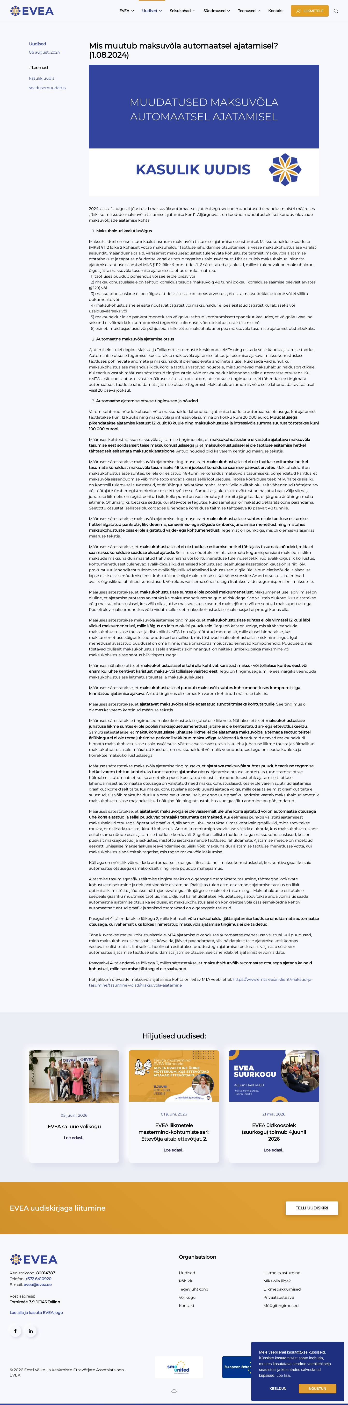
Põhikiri (186, 1281)
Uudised (37, 44)
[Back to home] (33, 11)
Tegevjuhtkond (194, 1289)
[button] (336, 11)
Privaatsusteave (278, 1297)
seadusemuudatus (47, 87)
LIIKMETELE (309, 10)
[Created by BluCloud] (174, 1390)
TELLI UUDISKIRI (312, 1208)
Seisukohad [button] (183, 10)
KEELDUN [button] (277, 1389)
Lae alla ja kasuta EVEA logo (37, 1312)
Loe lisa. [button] (283, 1375)
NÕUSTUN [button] (317, 1389)
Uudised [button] (152, 10)
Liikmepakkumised (282, 1289)
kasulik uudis (41, 78)
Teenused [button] (249, 10)
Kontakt (275, 10)
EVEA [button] (126, 10)
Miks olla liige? (277, 1281)
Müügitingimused (281, 1305)
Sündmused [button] (216, 10)
